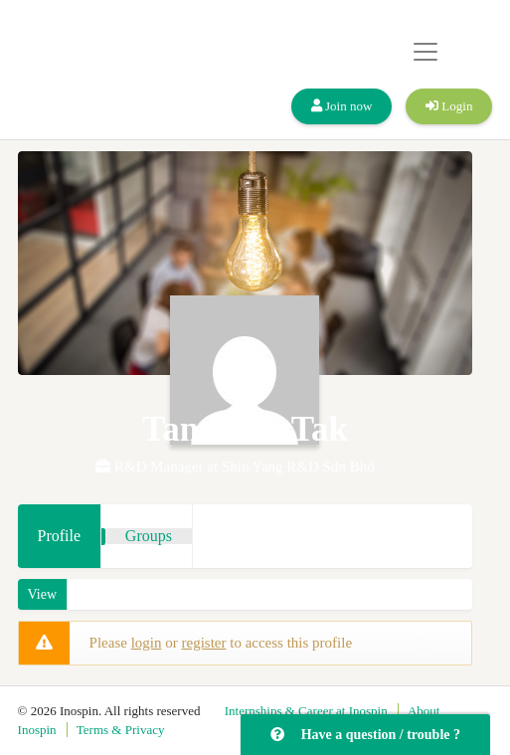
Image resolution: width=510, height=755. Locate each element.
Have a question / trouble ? (365, 734)
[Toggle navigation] (425, 52)
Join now (342, 105)
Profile (60, 535)
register (203, 643)
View (42, 594)
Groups (148, 535)
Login (448, 105)
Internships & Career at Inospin (306, 710)
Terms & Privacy (121, 729)
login (146, 643)
